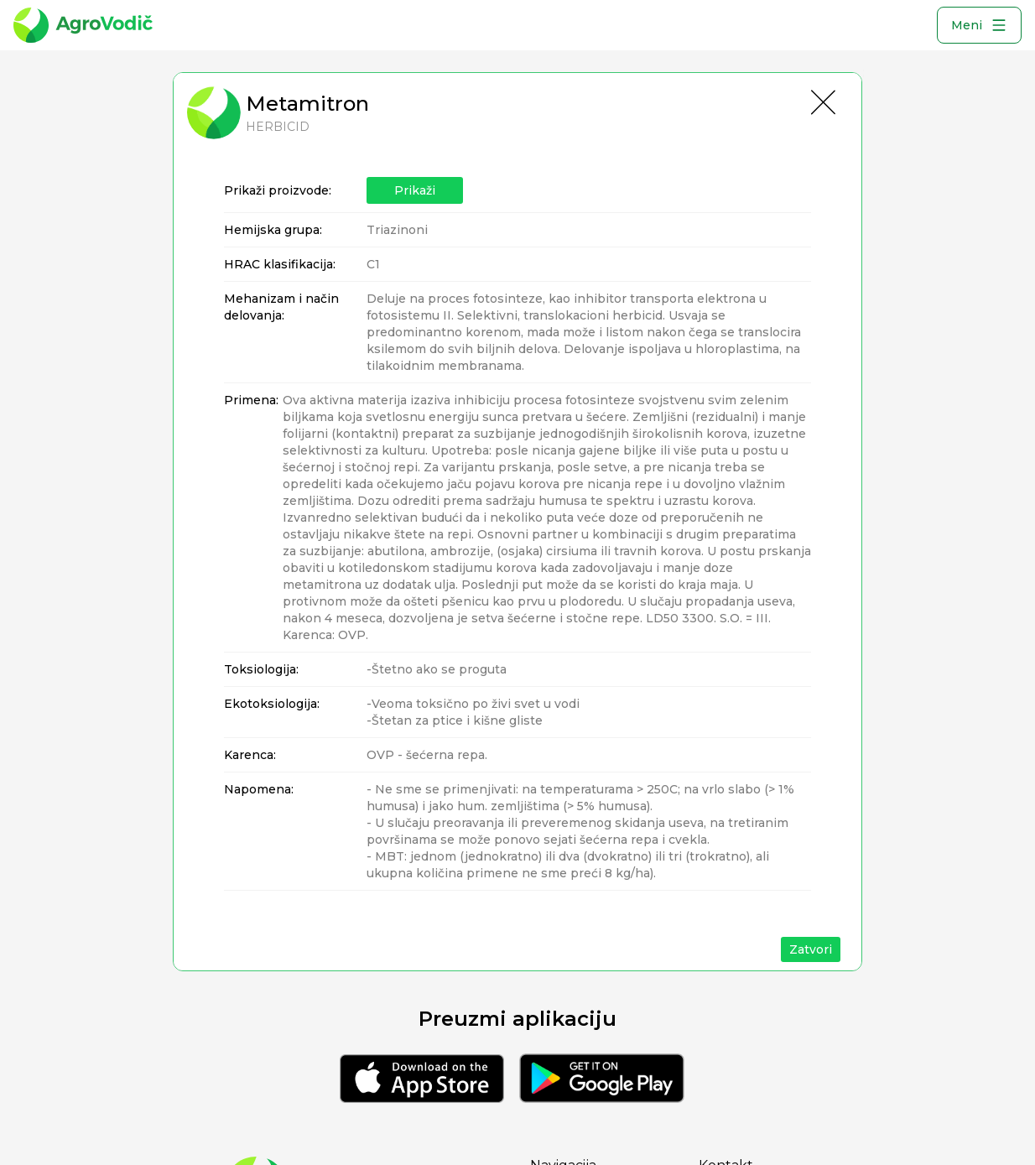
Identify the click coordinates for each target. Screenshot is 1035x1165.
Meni (979, 25)
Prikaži (414, 190)
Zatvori (810, 949)
